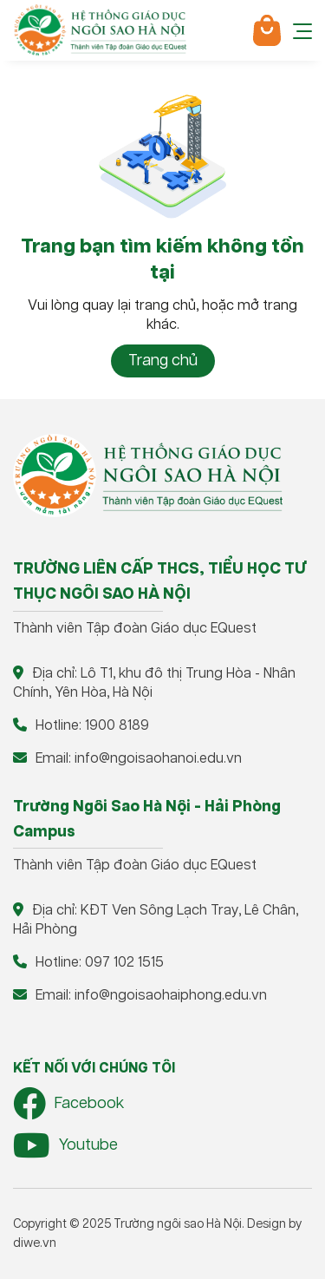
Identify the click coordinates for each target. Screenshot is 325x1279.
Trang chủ (163, 361)
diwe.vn (34, 1243)
